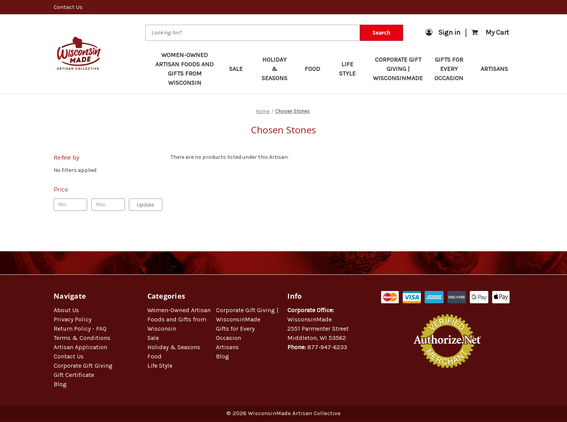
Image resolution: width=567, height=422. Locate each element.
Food (316, 68)
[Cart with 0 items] (490, 32)
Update (145, 204)
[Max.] (108, 204)
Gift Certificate (74, 374)
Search (381, 32)
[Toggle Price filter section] (108, 189)
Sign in (443, 32)
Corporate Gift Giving (83, 365)
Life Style (350, 69)
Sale (239, 68)
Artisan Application (80, 347)
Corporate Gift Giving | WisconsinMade (398, 69)
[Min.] (70, 204)
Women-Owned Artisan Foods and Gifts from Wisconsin (184, 68)
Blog (60, 384)
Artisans (494, 68)
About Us (66, 310)
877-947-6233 (327, 347)
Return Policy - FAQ (80, 328)
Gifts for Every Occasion (452, 69)
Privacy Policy (72, 319)
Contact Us (68, 6)
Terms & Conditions (82, 337)
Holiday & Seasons (278, 69)
